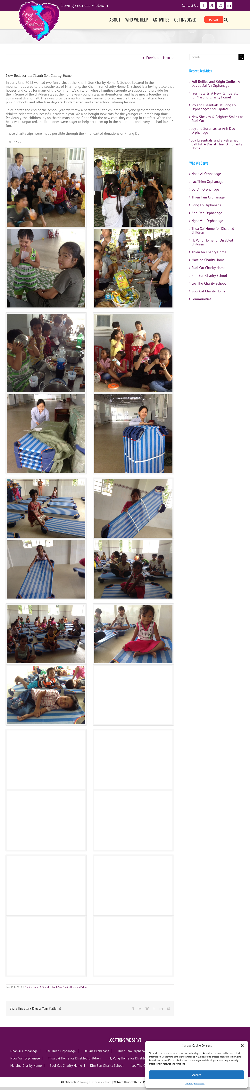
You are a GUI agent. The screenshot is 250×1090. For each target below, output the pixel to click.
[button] (242, 1046)
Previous (152, 57)
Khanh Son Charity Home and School (69, 986)
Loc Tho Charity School (208, 283)
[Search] (241, 57)
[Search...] (213, 57)
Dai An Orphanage (205, 189)
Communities (201, 299)
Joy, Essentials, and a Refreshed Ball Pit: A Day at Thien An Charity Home (216, 144)
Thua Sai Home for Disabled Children (212, 230)
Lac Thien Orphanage (207, 181)
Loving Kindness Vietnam (95, 1082)
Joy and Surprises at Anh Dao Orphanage (213, 130)
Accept (196, 1074)
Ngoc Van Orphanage (207, 220)
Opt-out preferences (194, 1083)
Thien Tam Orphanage (208, 197)
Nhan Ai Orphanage (206, 173)
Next (166, 57)
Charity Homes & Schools (37, 986)
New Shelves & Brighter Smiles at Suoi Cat (217, 118)
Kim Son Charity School (209, 275)
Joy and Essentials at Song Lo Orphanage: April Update (213, 107)
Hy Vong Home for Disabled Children (212, 242)
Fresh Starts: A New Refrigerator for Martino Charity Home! (215, 95)
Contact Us (190, 5)
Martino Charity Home (208, 260)
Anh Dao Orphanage (206, 213)
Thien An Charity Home (208, 252)
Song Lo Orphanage (206, 205)
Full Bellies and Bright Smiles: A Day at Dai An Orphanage (215, 83)
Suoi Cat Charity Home (208, 267)
